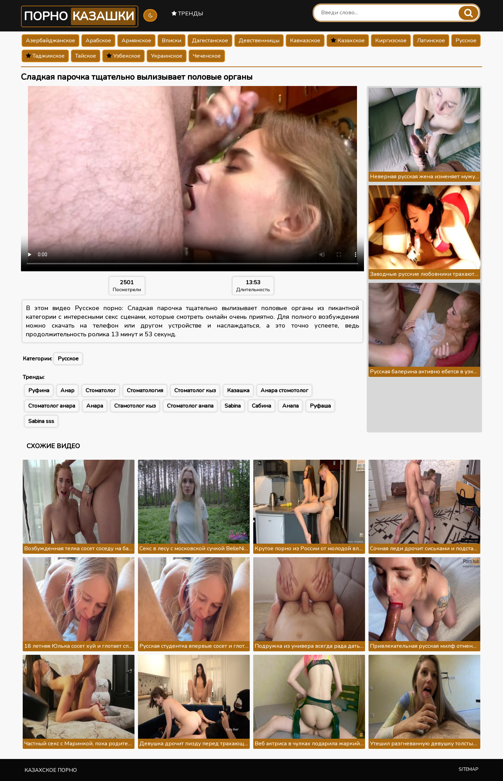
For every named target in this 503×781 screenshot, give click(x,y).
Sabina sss (41, 421)
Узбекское (123, 56)
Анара (94, 406)
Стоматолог (101, 390)
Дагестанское (210, 40)
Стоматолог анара (51, 406)
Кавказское (305, 40)
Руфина (38, 390)
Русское (465, 40)
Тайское (85, 56)
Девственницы (259, 40)
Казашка (238, 390)
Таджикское (45, 56)
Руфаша (320, 406)
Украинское (166, 56)
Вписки (171, 40)
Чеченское (207, 56)
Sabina (233, 406)
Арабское (98, 40)
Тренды (187, 13)
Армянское (136, 40)
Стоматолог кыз (195, 390)
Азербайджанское (50, 40)
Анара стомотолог (284, 390)
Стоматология (145, 390)
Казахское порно (50, 770)
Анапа (290, 406)
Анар (67, 390)
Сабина (261, 406)
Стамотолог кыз (135, 406)
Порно (80, 16)
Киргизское (391, 40)
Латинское (431, 40)
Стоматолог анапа (190, 406)
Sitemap (469, 769)
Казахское (348, 40)
